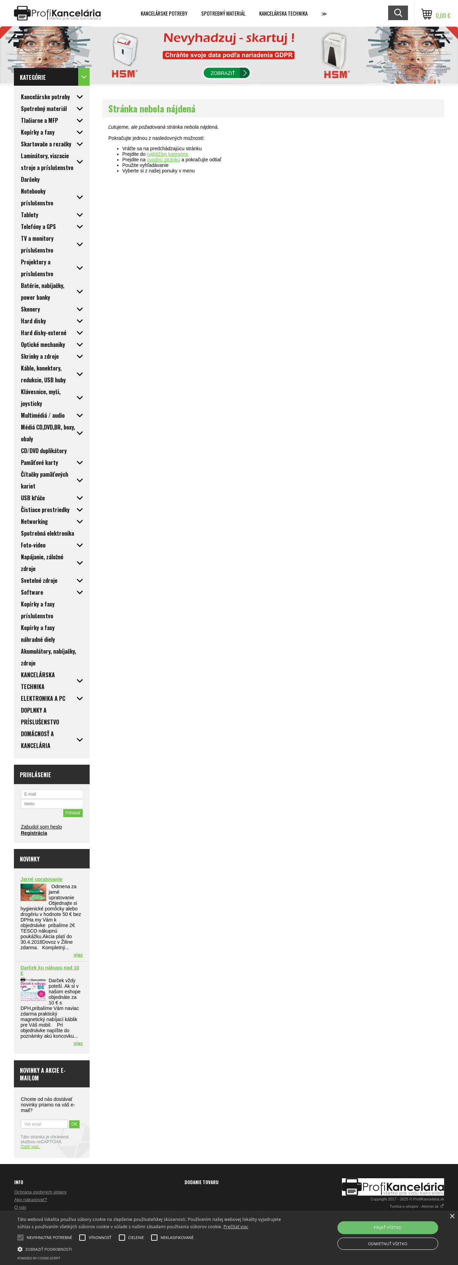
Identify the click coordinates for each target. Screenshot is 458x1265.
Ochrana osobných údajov (40, 1192)
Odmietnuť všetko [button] (387, 1243)
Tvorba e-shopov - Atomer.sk (417, 1206)
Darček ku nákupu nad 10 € (50, 970)
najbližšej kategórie (167, 154)
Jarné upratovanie (42, 879)
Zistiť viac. (30, 1146)
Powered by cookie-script (38, 1258)
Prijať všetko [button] (388, 1227)
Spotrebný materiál (223, 13)
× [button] (452, 1216)
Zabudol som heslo (41, 827)
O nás (20, 1207)
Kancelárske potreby (164, 13)
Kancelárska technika (283, 13)
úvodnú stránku (163, 159)
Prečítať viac (235, 1227)
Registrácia (34, 833)
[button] (155, 1249)
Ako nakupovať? (30, 1199)
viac (78, 955)
